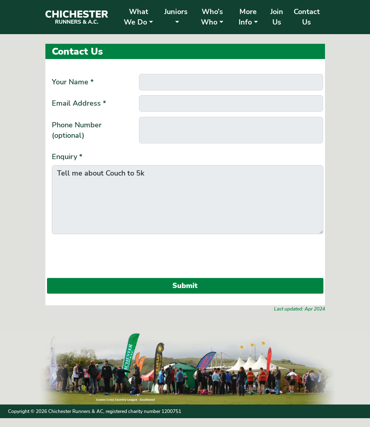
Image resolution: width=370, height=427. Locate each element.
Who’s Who (212, 17)
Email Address (79, 103)
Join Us (276, 17)
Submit (185, 285)
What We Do (136, 17)
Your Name (73, 82)
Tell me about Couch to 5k (187, 199)
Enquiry (67, 156)
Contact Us (307, 17)
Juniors (176, 11)
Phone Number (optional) (77, 130)
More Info (248, 17)
